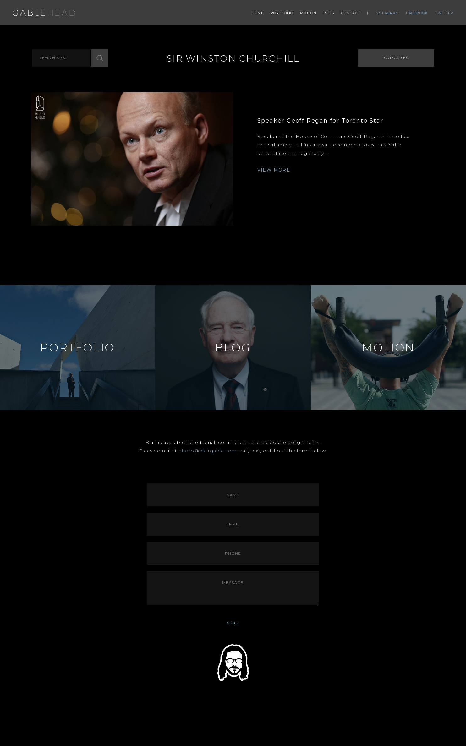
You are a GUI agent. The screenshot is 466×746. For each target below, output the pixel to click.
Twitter (444, 13)
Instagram (387, 13)
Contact (350, 13)
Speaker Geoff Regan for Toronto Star (320, 120)
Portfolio (282, 13)
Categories (396, 58)
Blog (328, 13)
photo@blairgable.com (207, 451)
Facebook (417, 13)
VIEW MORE (273, 170)
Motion (308, 13)
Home (258, 13)
